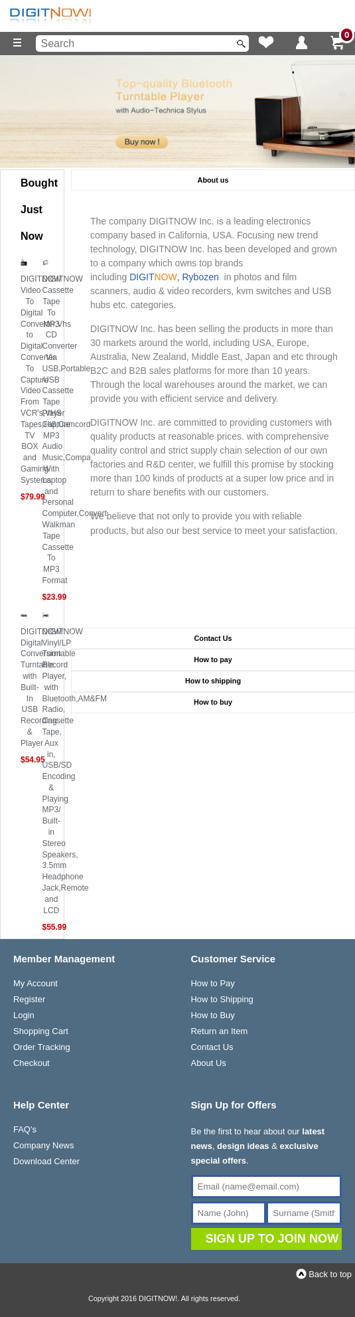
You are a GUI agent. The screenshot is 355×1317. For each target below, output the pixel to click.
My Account (35, 983)
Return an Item (219, 1031)
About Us (208, 1063)
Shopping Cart (40, 1031)
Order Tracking (41, 1047)
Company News (43, 1145)
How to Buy (213, 1015)
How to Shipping (222, 999)
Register (29, 999)
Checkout (31, 1063)
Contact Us (212, 1047)
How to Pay (213, 983)
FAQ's (24, 1129)
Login (24, 1015)
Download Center (46, 1161)
